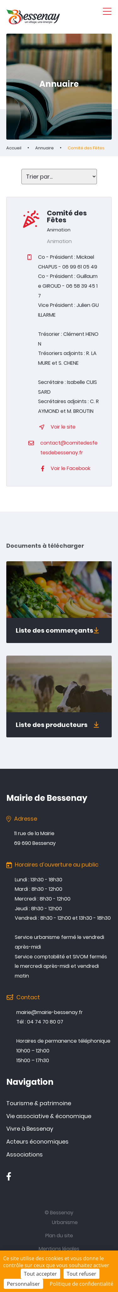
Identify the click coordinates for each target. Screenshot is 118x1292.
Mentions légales (59, 1248)
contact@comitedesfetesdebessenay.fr (69, 447)
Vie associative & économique (48, 1116)
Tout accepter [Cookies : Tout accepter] (40, 1273)
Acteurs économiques (37, 1141)
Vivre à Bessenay (29, 1129)
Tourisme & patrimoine (38, 1103)
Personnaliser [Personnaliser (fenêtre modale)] (23, 1283)
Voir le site (63, 426)
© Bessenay (59, 1212)
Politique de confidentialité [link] (81, 1283)
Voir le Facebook (70, 468)
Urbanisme (65, 1222)
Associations (24, 1154)
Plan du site (59, 1235)
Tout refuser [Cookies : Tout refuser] (81, 1273)
